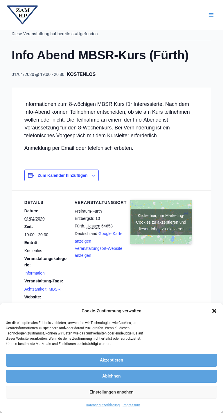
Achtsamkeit (35, 289)
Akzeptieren (111, 360)
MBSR (54, 289)
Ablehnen (111, 376)
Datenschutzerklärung (103, 405)
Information (34, 273)
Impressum (131, 405)
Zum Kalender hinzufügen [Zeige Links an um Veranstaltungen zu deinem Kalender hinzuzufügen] (63, 175)
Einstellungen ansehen (111, 392)
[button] (214, 311)
